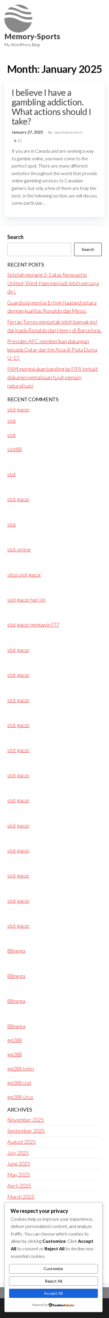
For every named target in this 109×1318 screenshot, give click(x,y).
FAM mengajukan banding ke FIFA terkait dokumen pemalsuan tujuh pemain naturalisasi (52, 377)
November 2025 (25, 1119)
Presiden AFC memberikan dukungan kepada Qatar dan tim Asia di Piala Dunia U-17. (52, 349)
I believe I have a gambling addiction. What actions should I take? (51, 106)
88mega (16, 950)
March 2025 (20, 1196)
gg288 (14, 1040)
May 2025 (18, 1174)
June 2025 (18, 1163)
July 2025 (18, 1153)
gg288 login (20, 1068)
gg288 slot (19, 1083)
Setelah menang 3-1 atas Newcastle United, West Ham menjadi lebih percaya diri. (53, 283)
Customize (53, 1268)
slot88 (14, 449)
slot (11, 421)
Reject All (53, 1281)
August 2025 (21, 1142)
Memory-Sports (32, 36)
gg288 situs (20, 1097)
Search (15, 237)
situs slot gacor (24, 574)
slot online (19, 549)
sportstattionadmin (68, 132)
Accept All (53, 1293)
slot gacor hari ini (26, 599)
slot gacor (18, 409)
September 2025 (26, 1131)
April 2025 (19, 1185)
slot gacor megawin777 (33, 624)
